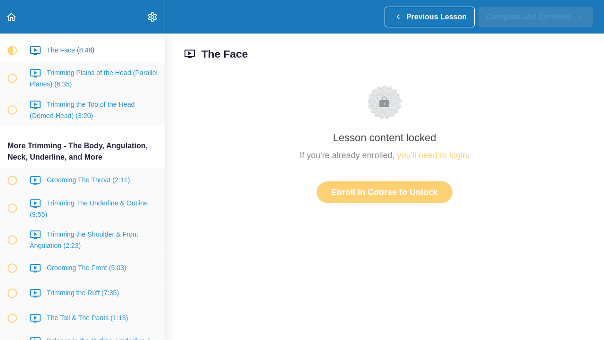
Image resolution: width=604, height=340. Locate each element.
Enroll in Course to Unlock (384, 192)
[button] (12, 17)
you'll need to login (432, 155)
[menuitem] (153, 17)
